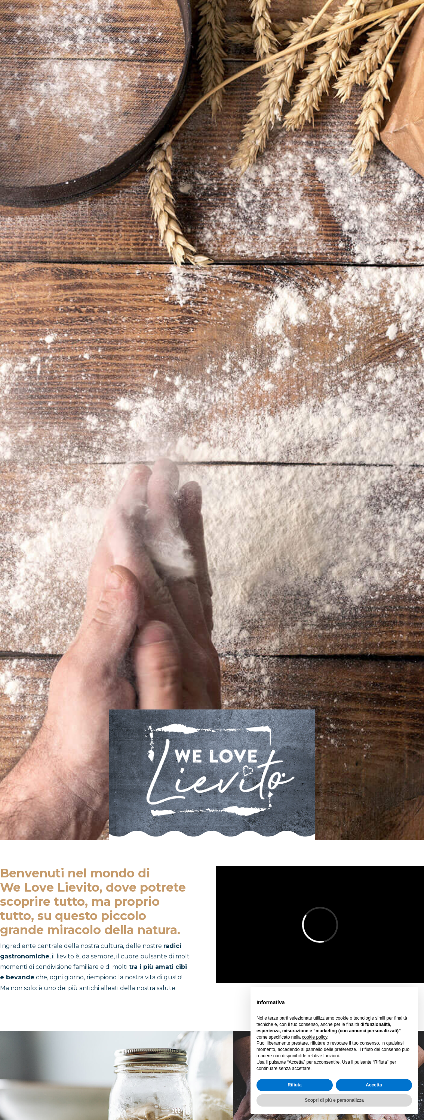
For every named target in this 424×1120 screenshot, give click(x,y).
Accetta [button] (374, 1085)
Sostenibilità (392, 22)
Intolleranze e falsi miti (308, 22)
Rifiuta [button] (294, 1085)
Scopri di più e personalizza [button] (334, 1100)
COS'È (203, 22)
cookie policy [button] (314, 1037)
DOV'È (238, 22)
